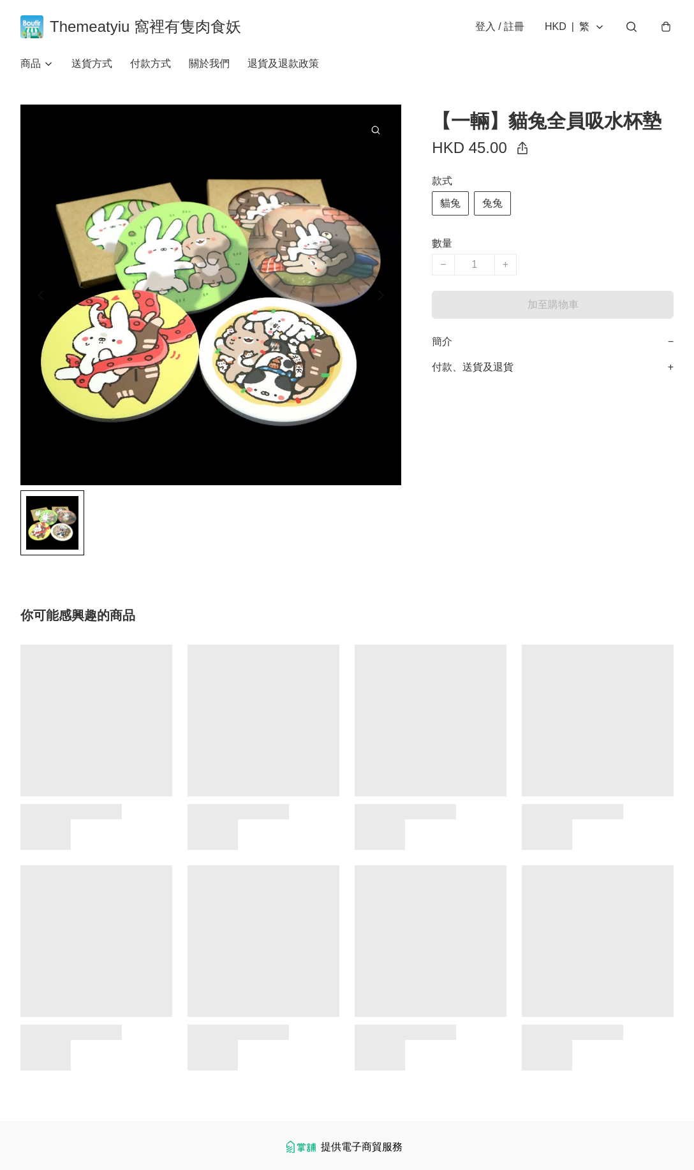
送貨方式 (91, 63)
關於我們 (209, 63)
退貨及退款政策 (283, 63)
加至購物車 (553, 304)
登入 (499, 26)
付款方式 (150, 63)
